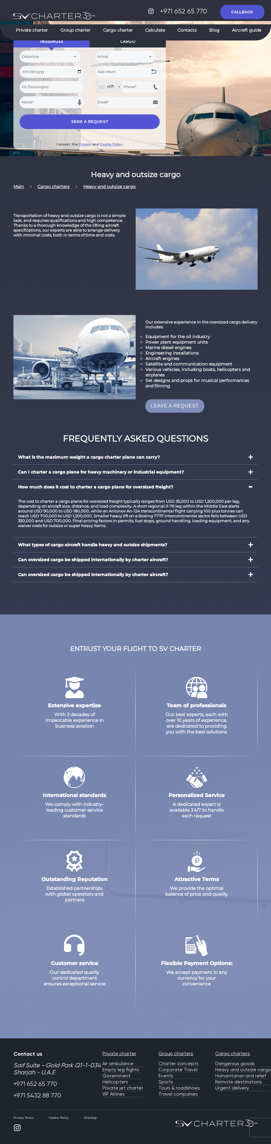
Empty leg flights (120, 1069)
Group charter (75, 30)
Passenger (51, 41)
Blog (214, 30)
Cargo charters (232, 1053)
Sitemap (90, 1117)
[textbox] (47, 56)
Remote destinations (238, 1082)
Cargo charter (118, 30)
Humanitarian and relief (240, 1076)
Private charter (32, 30)
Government (116, 1076)
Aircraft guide (246, 30)
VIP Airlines (113, 1094)
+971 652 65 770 (185, 11)
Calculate (155, 30)
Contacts (187, 30)
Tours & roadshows (179, 1088)
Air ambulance (118, 1063)
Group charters (176, 1053)
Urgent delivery (232, 1088)
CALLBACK (242, 12)
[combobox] (50, 57)
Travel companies (178, 1094)
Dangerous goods (235, 1063)
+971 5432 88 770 (37, 1095)
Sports (166, 1082)
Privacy (85, 144)
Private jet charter (122, 1088)
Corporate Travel (178, 1069)
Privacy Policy (23, 1117)
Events (166, 1076)
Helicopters (115, 1082)
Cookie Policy (111, 144)
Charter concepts (178, 1063)
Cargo (127, 41)
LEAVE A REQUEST (175, 405)
